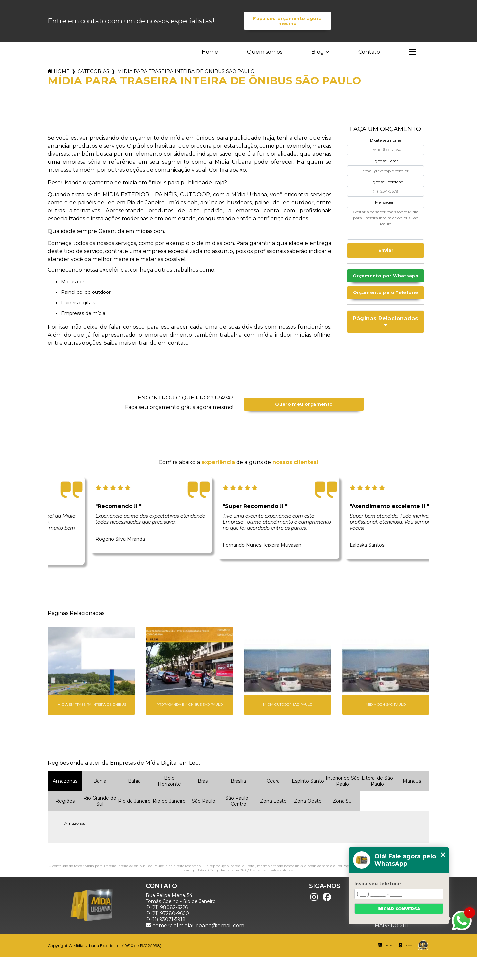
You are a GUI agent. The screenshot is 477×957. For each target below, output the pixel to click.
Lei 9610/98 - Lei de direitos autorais (263, 870)
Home (210, 52)
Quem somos (264, 52)
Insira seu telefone (377, 883)
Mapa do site (392, 925)
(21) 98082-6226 (167, 907)
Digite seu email (385, 160)
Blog (317, 52)
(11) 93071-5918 (166, 919)
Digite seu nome (385, 140)
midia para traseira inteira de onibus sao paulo (186, 71)
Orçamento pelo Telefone (385, 292)
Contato (369, 52)
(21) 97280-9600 (167, 913)
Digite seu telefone (385, 181)
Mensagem (385, 202)
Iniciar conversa (398, 908)
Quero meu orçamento (304, 404)
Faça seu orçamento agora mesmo (287, 21)
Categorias (93, 71)
